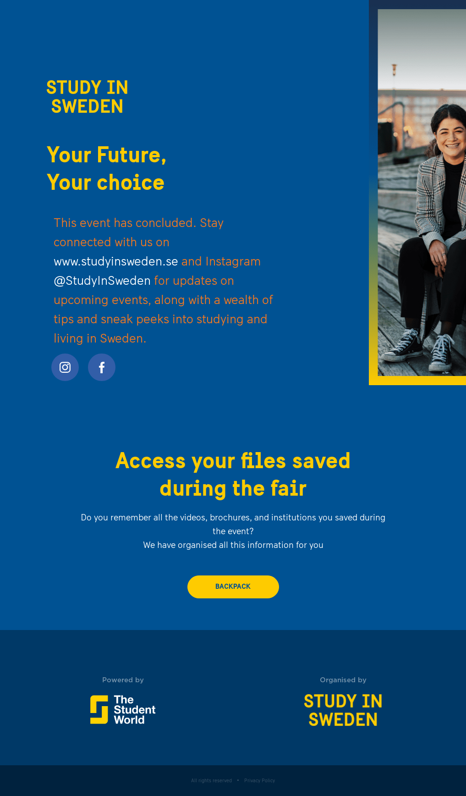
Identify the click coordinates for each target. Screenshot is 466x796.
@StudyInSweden (102, 281)
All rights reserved (211, 781)
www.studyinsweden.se (116, 262)
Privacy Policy (259, 781)
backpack (233, 587)
